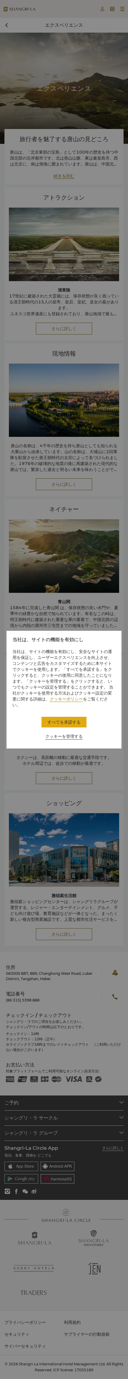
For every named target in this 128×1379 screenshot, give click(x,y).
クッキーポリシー (66, 699)
